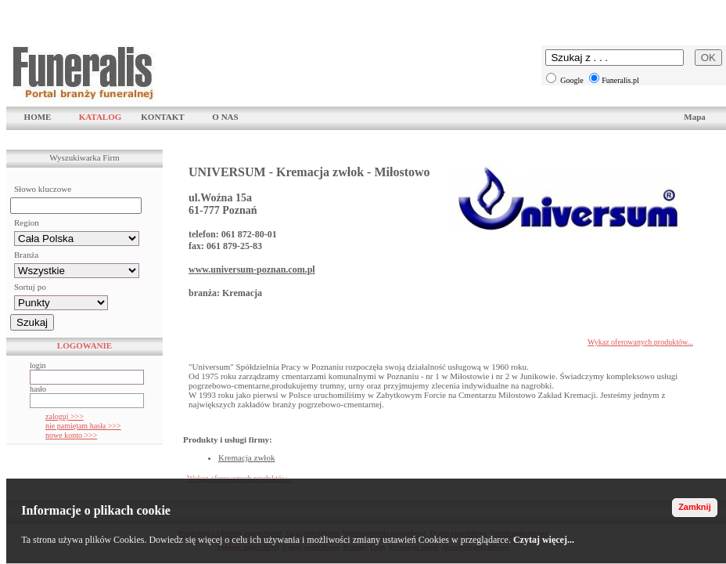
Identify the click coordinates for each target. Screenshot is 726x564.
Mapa (695, 116)
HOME (38, 116)
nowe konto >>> (71, 435)
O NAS (225, 116)
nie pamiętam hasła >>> (83, 425)
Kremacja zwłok (246, 457)
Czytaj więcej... (543, 539)
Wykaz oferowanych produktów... (640, 342)
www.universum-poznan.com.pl (252, 269)
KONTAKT (162, 116)
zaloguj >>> (64, 416)
